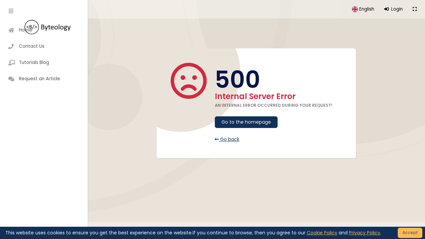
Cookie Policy (322, 232)
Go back (227, 139)
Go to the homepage (246, 122)
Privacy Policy (364, 232)
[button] (363, 9)
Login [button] (393, 9)
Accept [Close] (410, 232)
